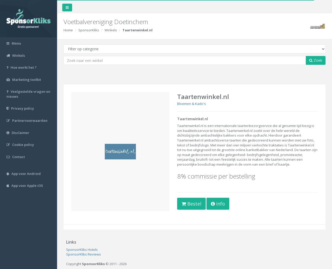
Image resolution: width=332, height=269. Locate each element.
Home (68, 30)
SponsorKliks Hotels (82, 249)
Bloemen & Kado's (191, 103)
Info (218, 204)
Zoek (315, 60)
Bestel (191, 204)
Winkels (111, 30)
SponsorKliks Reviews (83, 254)
